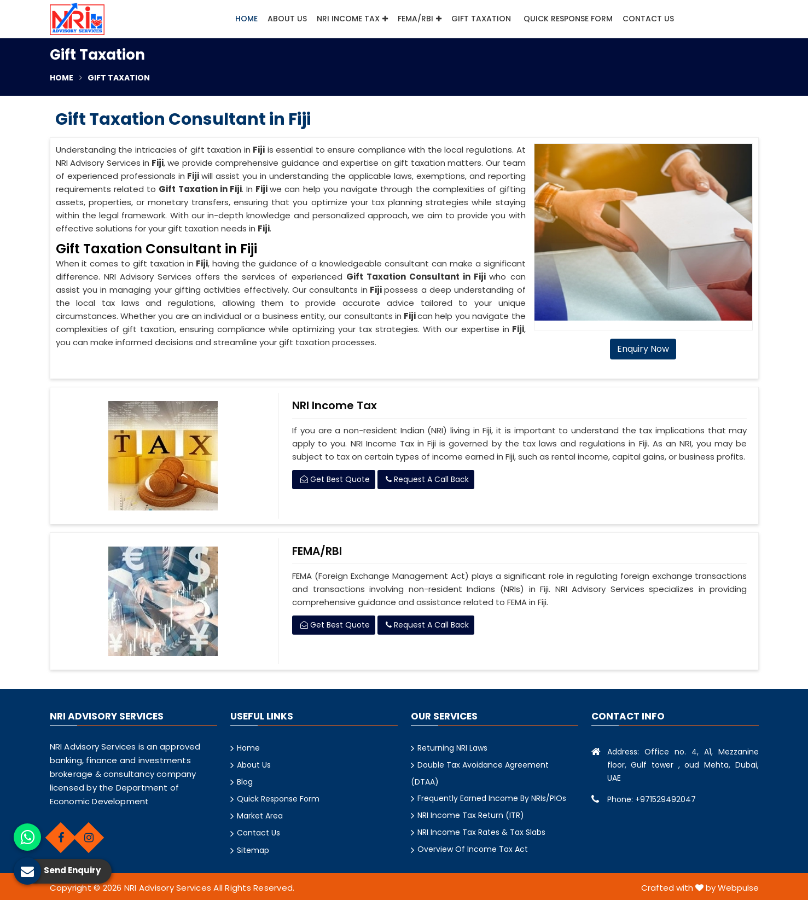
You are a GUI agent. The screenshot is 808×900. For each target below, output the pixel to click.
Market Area (260, 815)
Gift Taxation (482, 18)
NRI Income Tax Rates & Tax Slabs (481, 832)
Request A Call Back (427, 479)
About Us (287, 18)
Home (246, 18)
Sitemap (253, 850)
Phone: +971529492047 (651, 799)
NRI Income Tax (352, 18)
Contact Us (648, 18)
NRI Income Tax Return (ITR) (470, 815)
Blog (245, 781)
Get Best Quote (335, 479)
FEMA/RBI (419, 18)
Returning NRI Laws (452, 747)
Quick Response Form (568, 18)
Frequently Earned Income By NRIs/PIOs (491, 798)
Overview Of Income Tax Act (472, 849)
